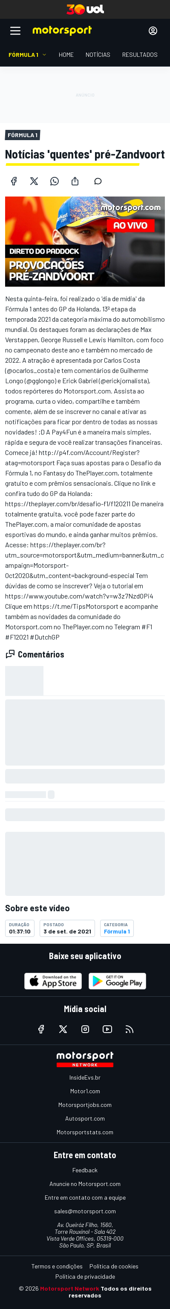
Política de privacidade (85, 1276)
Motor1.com (85, 1091)
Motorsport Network (69, 1288)
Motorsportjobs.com (85, 1104)
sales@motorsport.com (85, 1211)
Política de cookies (113, 1266)
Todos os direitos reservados (110, 1292)
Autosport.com (85, 1118)
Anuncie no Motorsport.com (85, 1183)
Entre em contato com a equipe (85, 1197)
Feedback (85, 1170)
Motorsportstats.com (85, 1132)
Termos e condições (57, 1266)
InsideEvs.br (85, 1077)
